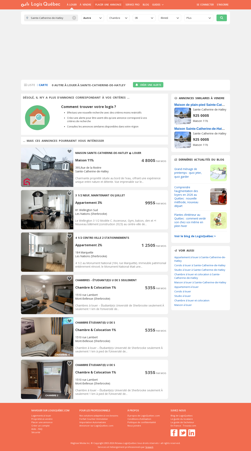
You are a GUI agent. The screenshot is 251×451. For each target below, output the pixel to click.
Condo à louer (182, 291)
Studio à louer (182, 296)
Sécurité (35, 432)
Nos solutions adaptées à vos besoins (98, 415)
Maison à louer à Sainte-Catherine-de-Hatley (200, 282)
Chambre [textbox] (114, 18)
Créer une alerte (148, 85)
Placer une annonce (108, 4)
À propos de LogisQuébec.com (143, 415)
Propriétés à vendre (42, 418)
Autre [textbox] (87, 18)
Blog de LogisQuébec (182, 415)
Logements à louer (41, 415)
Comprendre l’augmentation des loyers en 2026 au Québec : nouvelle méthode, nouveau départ (186, 196)
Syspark (149, 447)
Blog (146, 4)
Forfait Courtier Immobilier (93, 418)
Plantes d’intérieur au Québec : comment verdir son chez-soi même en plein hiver (190, 220)
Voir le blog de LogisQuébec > (195, 236)
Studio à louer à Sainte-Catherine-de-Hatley (199, 270)
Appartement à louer (186, 287)
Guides (158, 4)
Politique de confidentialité (141, 422)
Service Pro (133, 4)
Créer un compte (40, 425)
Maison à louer (183, 305)
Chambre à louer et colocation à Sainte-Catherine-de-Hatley (197, 276)
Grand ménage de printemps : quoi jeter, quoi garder (188, 172)
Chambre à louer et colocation (191, 300)
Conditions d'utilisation (139, 418)
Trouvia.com (189, 425)
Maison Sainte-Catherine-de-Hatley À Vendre (207, 128)
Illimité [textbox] (164, 18)
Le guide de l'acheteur (182, 422)
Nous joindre (134, 425)
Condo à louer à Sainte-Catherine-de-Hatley (199, 265)
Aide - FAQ (36, 428)
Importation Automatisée (92, 422)
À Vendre (85, 4)
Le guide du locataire (182, 418)
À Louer (72, 4)
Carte (42, 85)
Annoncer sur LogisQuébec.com (96, 425)
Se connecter (205, 4)
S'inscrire (222, 4)
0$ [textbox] (136, 18)
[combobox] (92, 18)
